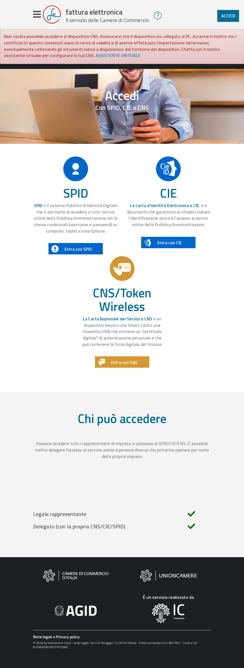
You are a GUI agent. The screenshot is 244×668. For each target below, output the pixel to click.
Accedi (228, 15)
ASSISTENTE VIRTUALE (118, 58)
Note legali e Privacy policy (56, 639)
